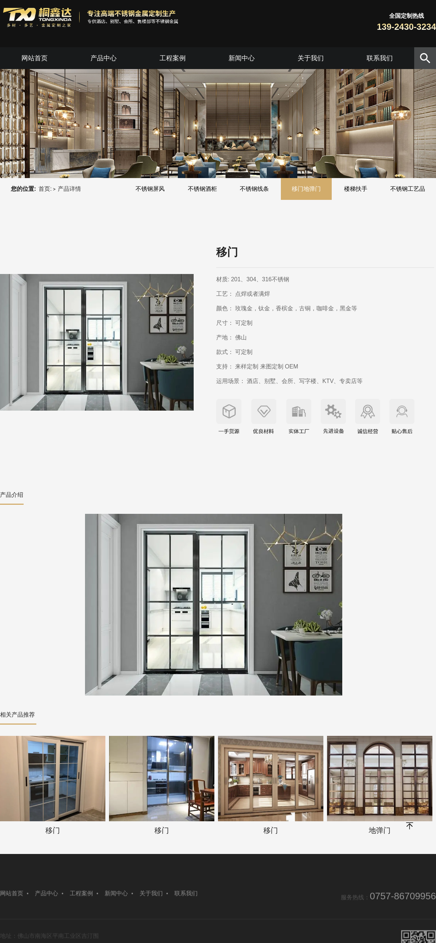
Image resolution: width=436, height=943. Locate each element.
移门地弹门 (306, 189)
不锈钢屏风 (150, 189)
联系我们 (380, 58)
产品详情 (69, 189)
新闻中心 (242, 58)
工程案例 (173, 58)
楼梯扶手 (355, 189)
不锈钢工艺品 (407, 189)
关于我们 (311, 58)
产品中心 (103, 58)
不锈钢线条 (254, 189)
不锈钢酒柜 (202, 189)
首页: (45, 189)
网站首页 (34, 58)
